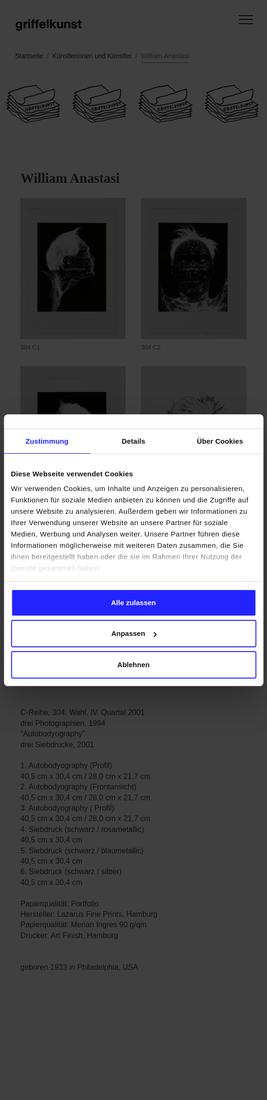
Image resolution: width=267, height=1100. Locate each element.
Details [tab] (134, 441)
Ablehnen (133, 665)
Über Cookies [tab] (220, 441)
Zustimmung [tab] (47, 441)
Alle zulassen (133, 603)
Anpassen (133, 633)
